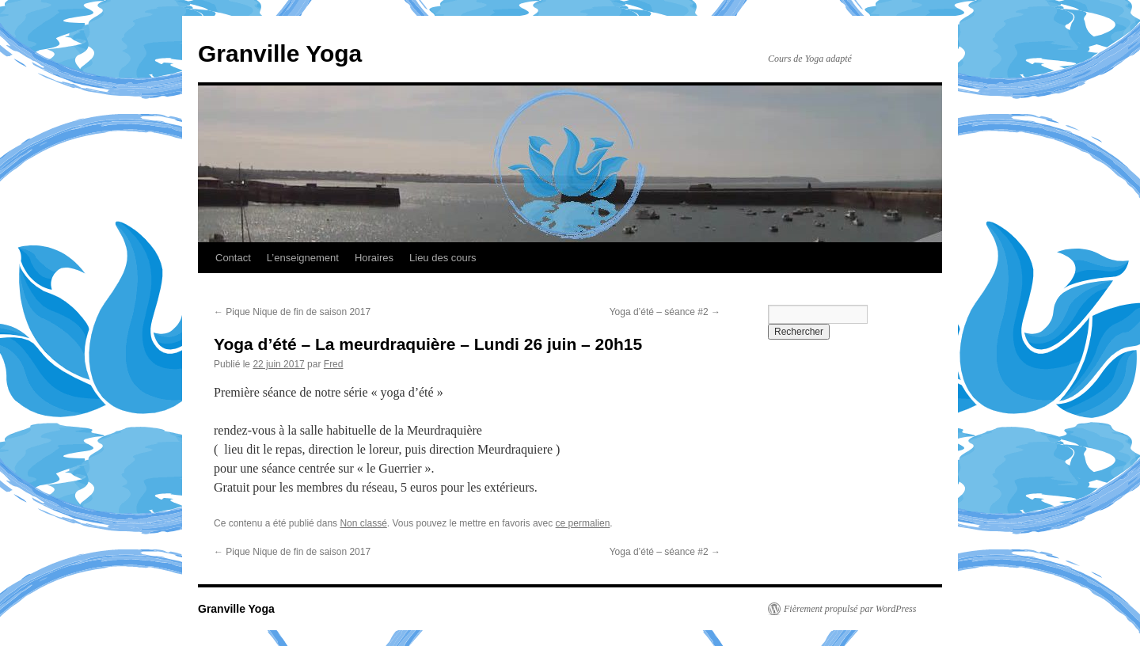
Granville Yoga (280, 53)
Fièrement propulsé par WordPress (850, 608)
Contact (233, 258)
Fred (334, 364)
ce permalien (583, 523)
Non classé (363, 523)
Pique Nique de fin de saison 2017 (292, 311)
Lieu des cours (443, 258)
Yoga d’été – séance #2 (665, 311)
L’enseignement (303, 258)
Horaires (374, 258)
